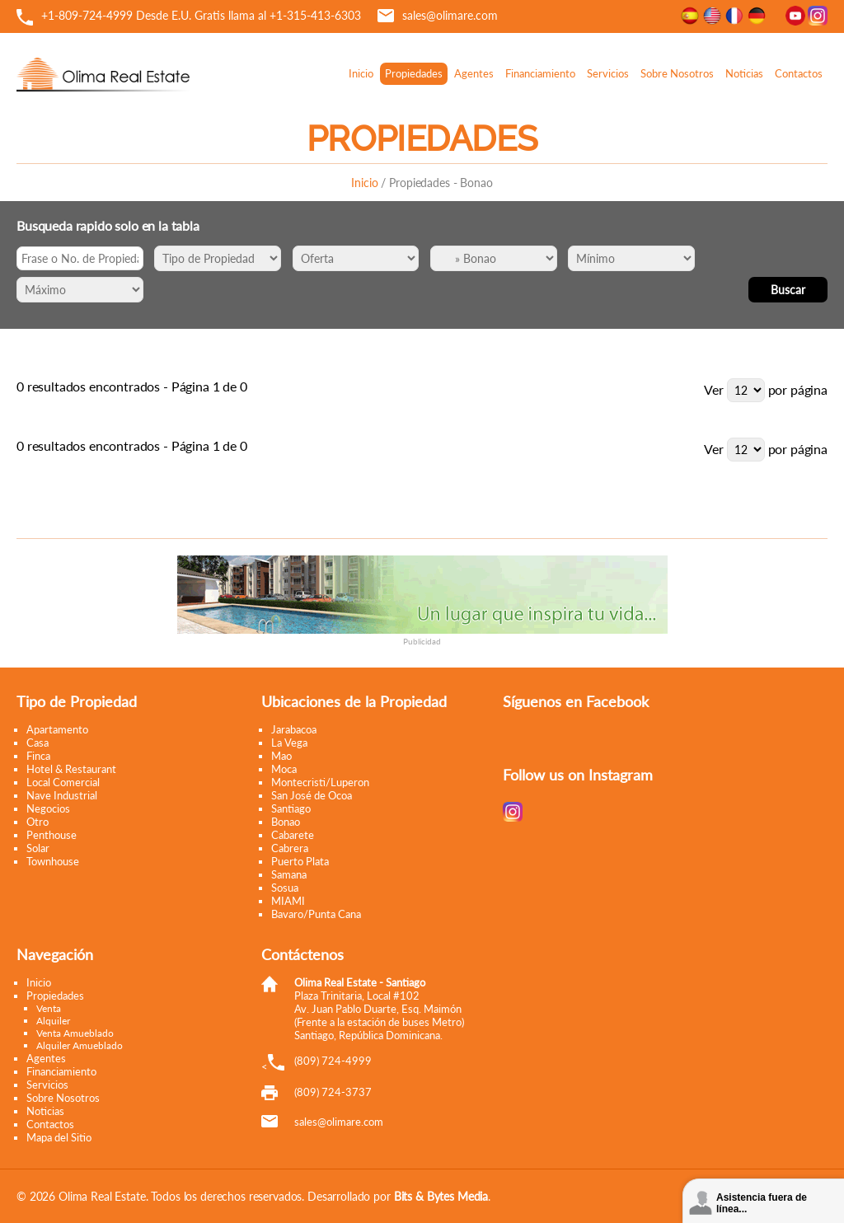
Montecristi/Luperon (320, 782)
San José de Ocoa (311, 795)
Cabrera (289, 848)
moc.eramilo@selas (338, 1121)
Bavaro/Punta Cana (316, 914)
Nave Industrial (61, 795)
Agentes (474, 74)
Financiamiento (540, 74)
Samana (289, 874)
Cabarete (292, 834)
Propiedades (414, 74)
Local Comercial (63, 782)
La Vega (289, 742)
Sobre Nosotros (677, 74)
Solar (37, 848)
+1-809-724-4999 (87, 15)
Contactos (799, 74)
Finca (38, 755)
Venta (48, 1008)
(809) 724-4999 (333, 1060)
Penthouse (51, 834)
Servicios (608, 74)
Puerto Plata (300, 861)
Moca (284, 769)
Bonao (285, 821)
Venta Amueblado (75, 1033)
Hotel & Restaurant (71, 769)
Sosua (284, 887)
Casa (37, 742)
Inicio (361, 74)
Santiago (291, 808)
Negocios (48, 808)
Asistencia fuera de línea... (761, 1203)
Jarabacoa (293, 729)
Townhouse (52, 861)
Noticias (744, 74)
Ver (714, 389)
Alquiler (53, 1020)
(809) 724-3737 (333, 1092)
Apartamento (57, 729)
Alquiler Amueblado (79, 1045)
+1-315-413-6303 (315, 15)
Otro (37, 821)
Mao (281, 755)
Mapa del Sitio (58, 1137)
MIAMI (288, 900)
